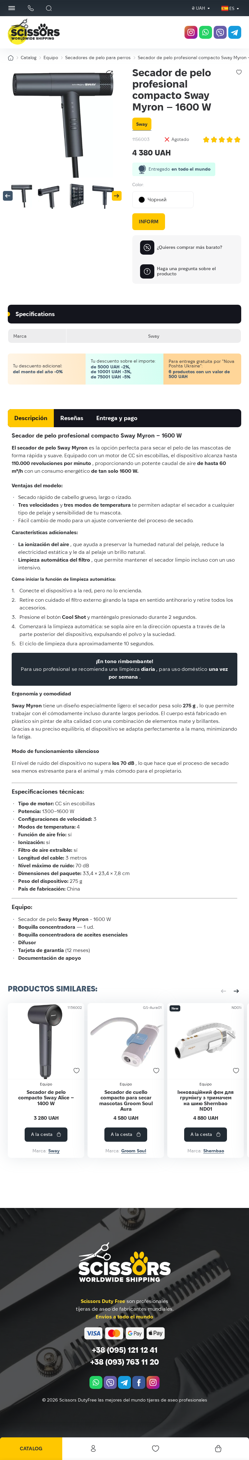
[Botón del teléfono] (30, 8)
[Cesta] (218, 1449)
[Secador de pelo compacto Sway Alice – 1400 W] (65, 1060)
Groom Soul (191, 1165)
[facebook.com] (138, 1382)
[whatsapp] (205, 32)
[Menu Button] (12, 8)
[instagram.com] (190, 32)
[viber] (220, 32)
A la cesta (77, 1149)
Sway (142, 124)
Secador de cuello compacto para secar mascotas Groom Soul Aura (183, 1133)
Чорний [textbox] (152, 199)
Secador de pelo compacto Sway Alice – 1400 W (65, 1133)
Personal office (93, 1449)
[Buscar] (49, 8)
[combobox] (198, 8)
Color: (138, 184)
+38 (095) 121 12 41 (125, 1350)
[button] (8, 196)
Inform (149, 221)
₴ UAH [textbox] (198, 8)
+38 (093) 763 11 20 (124, 1362)
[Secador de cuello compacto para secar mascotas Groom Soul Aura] (183, 1060)
